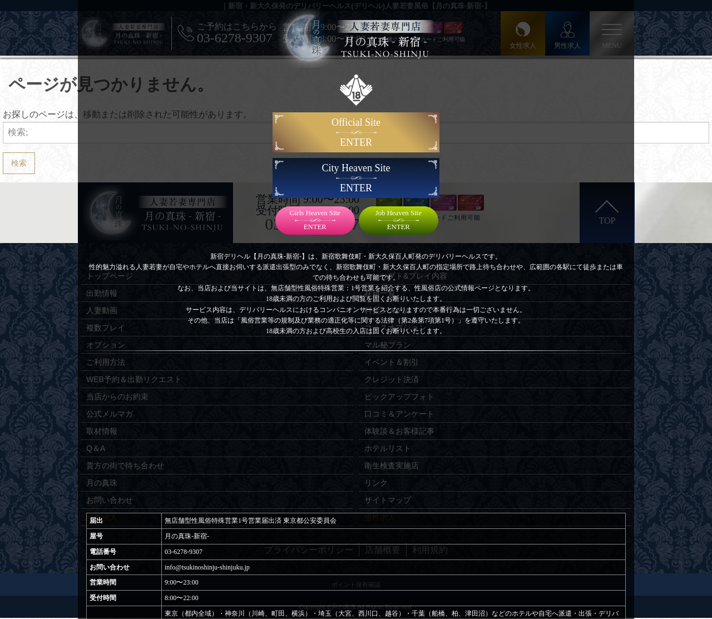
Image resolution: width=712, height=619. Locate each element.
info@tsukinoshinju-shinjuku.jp (207, 567)
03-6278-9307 (183, 552)
